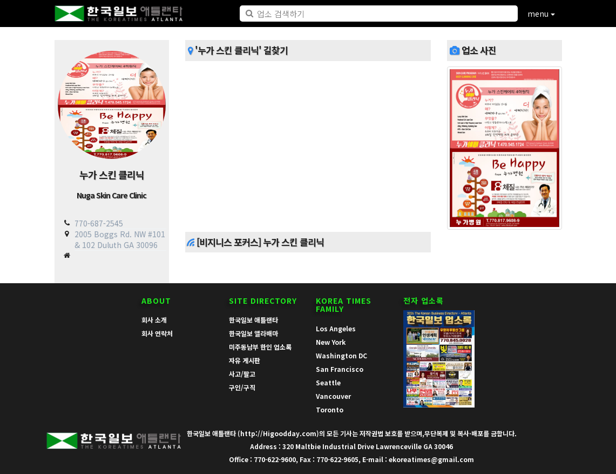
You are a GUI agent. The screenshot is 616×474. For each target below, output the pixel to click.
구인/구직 (242, 387)
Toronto (329, 409)
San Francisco (339, 368)
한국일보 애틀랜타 (253, 319)
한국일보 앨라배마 (253, 333)
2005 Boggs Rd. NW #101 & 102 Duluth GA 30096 (120, 239)
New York (331, 341)
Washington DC (341, 355)
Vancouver (333, 395)
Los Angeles (336, 328)
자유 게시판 (244, 360)
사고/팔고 (242, 373)
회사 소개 (154, 319)
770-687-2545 (99, 223)
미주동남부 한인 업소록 (260, 346)
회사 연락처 (157, 333)
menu (541, 13)
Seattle (328, 382)
